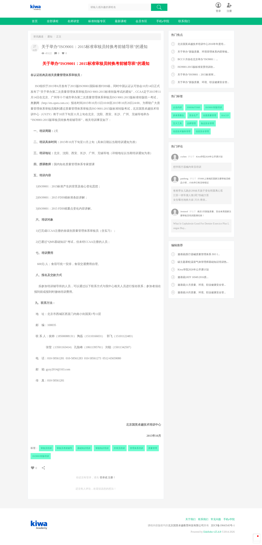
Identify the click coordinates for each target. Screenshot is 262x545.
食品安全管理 (207, 123)
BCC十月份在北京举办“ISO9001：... (198, 59)
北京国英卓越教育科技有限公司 (186, 525)
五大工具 (177, 123)
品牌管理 (191, 123)
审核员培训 (46, 448)
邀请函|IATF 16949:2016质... (193, 277)
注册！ (112, 477)
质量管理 (152, 448)
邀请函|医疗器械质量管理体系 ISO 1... (199, 254)
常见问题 (216, 519)
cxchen (183, 156)
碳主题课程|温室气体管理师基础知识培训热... (203, 262)
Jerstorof (184, 211)
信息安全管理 (202, 131)
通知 (49, 36)
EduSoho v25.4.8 (212, 531)
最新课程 (120, 21)
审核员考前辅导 (64, 448)
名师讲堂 (73, 21)
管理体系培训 (136, 448)
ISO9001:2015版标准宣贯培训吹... (196, 67)
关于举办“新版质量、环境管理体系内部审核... (203, 51)
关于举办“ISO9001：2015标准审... (196, 74)
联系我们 (184, 21)
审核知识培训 (102, 448)
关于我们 (190, 519)
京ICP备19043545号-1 (223, 525)
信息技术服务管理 (181, 131)
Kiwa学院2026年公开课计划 (209, 156)
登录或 (103, 477)
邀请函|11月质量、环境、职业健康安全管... (202, 284)
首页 (35, 21)
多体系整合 (178, 115)
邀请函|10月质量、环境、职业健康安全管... (202, 292)
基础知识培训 (83, 448)
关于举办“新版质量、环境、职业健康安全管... (203, 82)
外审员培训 (119, 448)
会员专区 (141, 21)
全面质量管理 (209, 115)
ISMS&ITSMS (193, 107)
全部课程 (52, 21)
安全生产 (193, 115)
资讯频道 (38, 36)
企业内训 (177, 107)
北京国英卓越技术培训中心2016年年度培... (201, 44)
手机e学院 (162, 21)
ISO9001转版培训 (40, 456)
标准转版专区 (97, 21)
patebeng (184, 178)
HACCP (225, 115)
